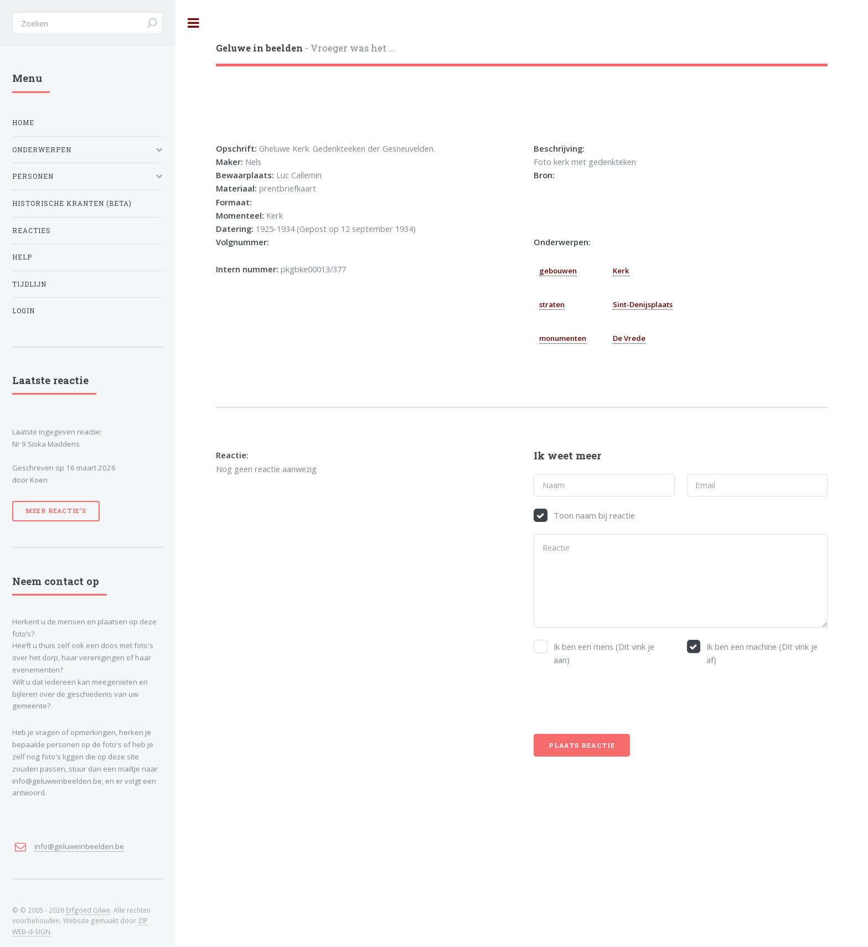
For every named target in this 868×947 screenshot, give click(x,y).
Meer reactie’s (55, 511)
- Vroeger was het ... (305, 48)
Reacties (31, 230)
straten (552, 304)
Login (23, 311)
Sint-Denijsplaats (643, 304)
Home (23, 122)
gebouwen (558, 271)
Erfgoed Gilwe (88, 909)
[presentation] (618, 700)
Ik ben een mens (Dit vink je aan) (604, 653)
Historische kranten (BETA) (72, 203)
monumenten (562, 338)
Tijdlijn (29, 284)
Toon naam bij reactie (594, 515)
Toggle (193, 23)
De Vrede (629, 338)
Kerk (621, 271)
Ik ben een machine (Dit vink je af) (762, 653)
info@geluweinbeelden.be (79, 846)
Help (22, 257)
